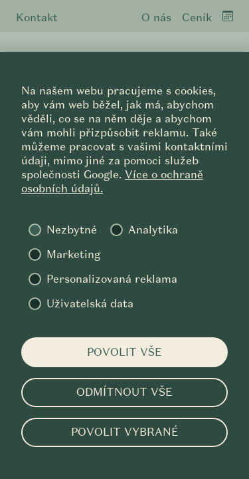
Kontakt (37, 18)
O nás (156, 18)
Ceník (197, 18)
